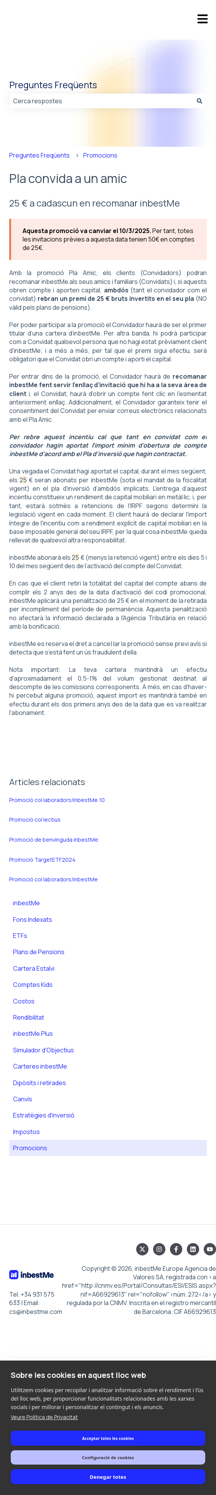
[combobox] (100, 101)
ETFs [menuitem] (20, 935)
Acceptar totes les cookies (108, 1438)
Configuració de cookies (108, 1457)
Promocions (100, 155)
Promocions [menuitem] (30, 1148)
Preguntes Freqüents (53, 85)
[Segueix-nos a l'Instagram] (159, 1249)
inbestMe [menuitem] (26, 903)
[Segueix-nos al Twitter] (142, 1249)
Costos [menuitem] (24, 1001)
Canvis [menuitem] (22, 1099)
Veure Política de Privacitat (44, 1417)
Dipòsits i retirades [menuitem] (39, 1083)
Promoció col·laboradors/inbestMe (53, 879)
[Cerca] (199, 101)
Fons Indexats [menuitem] (32, 919)
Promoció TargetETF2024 (42, 859)
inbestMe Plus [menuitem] (33, 1033)
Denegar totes (108, 1476)
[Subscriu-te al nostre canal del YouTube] (210, 1249)
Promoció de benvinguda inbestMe (53, 839)
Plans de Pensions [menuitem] (38, 952)
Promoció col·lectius (35, 819)
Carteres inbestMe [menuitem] (40, 1066)
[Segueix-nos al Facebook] (176, 1249)
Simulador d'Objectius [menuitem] (43, 1050)
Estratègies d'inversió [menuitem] (43, 1115)
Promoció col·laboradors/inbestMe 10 (57, 800)
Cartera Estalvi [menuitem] (33, 968)
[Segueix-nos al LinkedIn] (193, 1249)
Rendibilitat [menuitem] (28, 1017)
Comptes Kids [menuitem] (33, 984)
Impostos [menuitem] (26, 1132)
